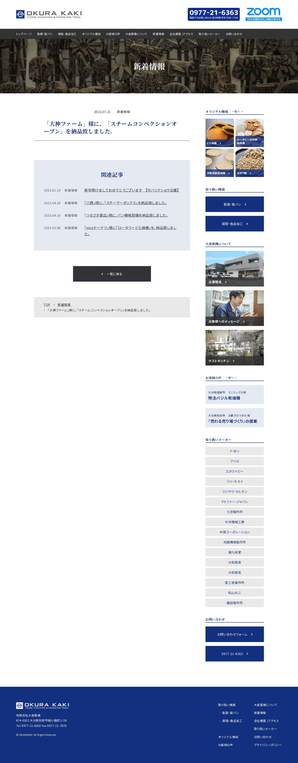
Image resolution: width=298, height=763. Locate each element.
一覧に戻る (114, 274)
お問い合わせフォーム (232, 634)
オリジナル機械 (91, 34)
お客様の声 (113, 34)
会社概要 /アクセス (181, 34)
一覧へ (236, 111)
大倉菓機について (136, 34)
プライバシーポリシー (268, 745)
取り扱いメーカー (209, 34)
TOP (46, 304)
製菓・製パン (45, 34)
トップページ (24, 34)
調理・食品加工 (67, 34)
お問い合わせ (234, 34)
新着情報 (158, 34)
